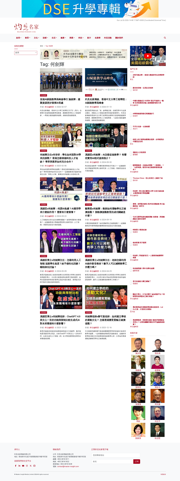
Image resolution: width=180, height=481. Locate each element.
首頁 (41, 46)
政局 (18, 38)
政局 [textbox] (17, 52)
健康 (62, 38)
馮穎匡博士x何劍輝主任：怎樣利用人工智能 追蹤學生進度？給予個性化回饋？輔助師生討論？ (60, 264)
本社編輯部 (49, 107)
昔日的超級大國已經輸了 (155, 281)
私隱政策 (163, 474)
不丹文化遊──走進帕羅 (155, 126)
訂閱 (137, 461)
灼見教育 (43, 95)
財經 (45, 38)
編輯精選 (149, 273)
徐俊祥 (148, 118)
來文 (148, 79)
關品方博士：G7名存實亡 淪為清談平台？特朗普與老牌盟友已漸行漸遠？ (155, 296)
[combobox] (25, 53)
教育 (27, 38)
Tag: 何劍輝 (49, 46)
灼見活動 (108, 38)
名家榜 (97, 38)
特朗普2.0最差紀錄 (153, 230)
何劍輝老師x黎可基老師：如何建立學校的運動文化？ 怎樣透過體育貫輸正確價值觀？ (105, 320)
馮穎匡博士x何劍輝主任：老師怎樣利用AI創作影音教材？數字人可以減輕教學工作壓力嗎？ (106, 264)
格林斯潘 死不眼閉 (153, 243)
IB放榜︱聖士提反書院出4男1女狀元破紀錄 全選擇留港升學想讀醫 (155, 193)
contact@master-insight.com (68, 466)
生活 (53, 38)
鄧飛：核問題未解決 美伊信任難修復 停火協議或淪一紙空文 (155, 206)
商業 (71, 38)
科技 (80, 38)
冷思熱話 (43, 150)
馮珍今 (148, 129)
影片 (89, 38)
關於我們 (119, 38)
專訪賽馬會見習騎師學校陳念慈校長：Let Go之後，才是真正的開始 (155, 309)
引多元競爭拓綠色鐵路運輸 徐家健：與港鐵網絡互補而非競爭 (155, 219)
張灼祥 (148, 92)
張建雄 (148, 232)
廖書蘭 (148, 154)
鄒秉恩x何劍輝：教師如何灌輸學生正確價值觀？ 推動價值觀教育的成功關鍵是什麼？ (105, 212)
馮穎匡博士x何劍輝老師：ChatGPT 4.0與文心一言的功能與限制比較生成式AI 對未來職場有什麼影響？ (60, 320)
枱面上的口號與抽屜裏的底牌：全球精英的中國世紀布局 (155, 141)
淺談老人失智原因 (153, 152)
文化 (36, 38)
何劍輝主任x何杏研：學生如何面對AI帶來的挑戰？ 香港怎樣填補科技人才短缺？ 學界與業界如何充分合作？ (60, 158)
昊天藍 (148, 314)
